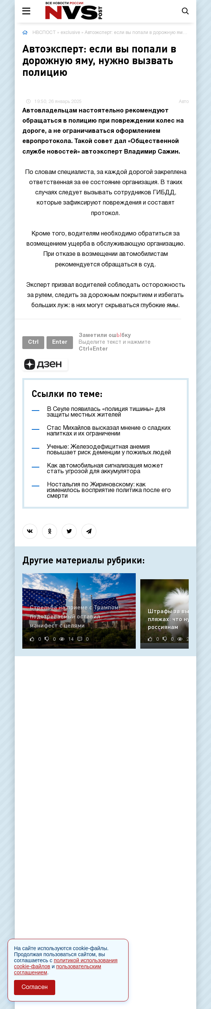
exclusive (70, 33)
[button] (45, 364)
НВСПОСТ (44, 33)
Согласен (35, 987)
